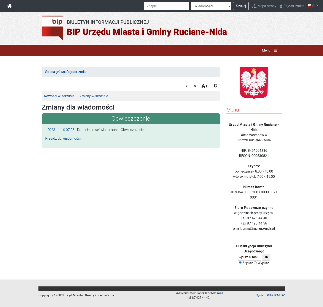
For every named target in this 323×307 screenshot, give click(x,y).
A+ (205, 86)
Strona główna (56, 72)
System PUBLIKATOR (270, 295)
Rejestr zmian (292, 6)
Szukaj (241, 6)
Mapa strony (264, 6)
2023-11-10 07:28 (60, 130)
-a (186, 86)
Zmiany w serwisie (94, 96)
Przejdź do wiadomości (63, 138)
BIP (313, 6)
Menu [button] (270, 50)
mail (220, 293)
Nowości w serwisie (59, 96)
